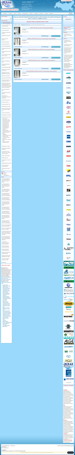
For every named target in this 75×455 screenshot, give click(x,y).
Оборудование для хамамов (6, 146)
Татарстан (64, 402)
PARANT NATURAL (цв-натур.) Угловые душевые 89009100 (41, 27)
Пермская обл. (67, 427)
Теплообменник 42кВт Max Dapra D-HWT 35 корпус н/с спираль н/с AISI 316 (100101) (6, 208)
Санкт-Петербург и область (67, 399)
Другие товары (5, 326)
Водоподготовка (25, 13)
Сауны (15, 13)
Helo (6, 277)
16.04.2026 (68, 41)
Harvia (2, 277)
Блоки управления (5, 317)
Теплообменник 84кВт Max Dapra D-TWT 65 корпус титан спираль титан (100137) (6, 190)
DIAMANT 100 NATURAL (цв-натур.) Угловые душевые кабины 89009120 (42, 38)
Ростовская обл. (65, 398)
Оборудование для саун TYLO (25, 24)
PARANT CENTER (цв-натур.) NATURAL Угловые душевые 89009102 (41, 49)
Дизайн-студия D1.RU (71, 445)
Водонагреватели (5, 321)
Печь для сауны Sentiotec (6, 137)
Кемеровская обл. (67, 409)
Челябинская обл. (65, 432)
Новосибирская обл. (66, 397)
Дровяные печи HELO (6, 307)
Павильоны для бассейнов (6, 75)
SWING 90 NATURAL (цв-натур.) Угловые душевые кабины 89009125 (41, 60)
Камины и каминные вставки (7, 322)
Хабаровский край (66, 403)
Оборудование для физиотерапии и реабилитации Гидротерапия (6, 97)
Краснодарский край (66, 421)
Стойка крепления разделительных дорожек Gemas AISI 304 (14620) (5, 243)
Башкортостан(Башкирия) (67, 407)
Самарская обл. (70, 398)
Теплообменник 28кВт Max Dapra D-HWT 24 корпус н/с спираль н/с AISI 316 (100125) (6, 212)
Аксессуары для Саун (6, 290)
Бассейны (10, 13)
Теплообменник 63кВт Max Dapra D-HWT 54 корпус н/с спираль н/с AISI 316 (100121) (6, 198)
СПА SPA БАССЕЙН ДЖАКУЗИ (6, 46)
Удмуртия (66, 431)
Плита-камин (5, 324)
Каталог (19, 24)
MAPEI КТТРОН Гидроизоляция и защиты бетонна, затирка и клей (6, 109)
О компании (5, 13)
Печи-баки (4, 320)
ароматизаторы (3, 279)
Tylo (27, 42)
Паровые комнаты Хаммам (6, 120)
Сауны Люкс (4, 138)
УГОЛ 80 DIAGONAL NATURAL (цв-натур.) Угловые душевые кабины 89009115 (41, 71)
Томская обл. (68, 402)
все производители (68, 382)
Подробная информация (18, 46)
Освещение (36, 13)
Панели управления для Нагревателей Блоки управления (5, 128)
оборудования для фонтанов (6, 28)
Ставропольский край (68, 401)
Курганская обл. (65, 425)
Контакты (46, 13)
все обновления (3, 262)
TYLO (4, 277)
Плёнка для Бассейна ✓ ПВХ (6, 104)
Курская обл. (65, 395)
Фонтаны (31, 13)
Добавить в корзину (56, 46)
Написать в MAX (70, 452)
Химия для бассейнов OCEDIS (6, 67)
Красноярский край (67, 424)
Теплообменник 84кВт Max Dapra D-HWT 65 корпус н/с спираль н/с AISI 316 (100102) (6, 194)
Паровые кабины (5, 292)
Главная (15, 24)
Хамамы (19, 13)
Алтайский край (65, 406)
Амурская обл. (70, 406)
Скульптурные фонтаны (5, 30)
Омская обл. (71, 397)
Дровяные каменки (6, 318)
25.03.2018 (68, 58)
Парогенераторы (4, 282)
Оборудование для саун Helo (6, 106)
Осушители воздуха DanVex (6, 112)
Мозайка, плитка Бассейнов (6, 155)
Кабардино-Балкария (66, 423)
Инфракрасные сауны (4, 281)
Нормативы (51, 13)
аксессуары (9, 279)
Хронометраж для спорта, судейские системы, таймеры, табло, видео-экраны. (6, 152)
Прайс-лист (41, 13)
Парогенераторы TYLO (6, 291)
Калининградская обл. (66, 408)
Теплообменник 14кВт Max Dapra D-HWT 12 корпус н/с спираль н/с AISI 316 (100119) (6, 221)
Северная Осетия (65, 429)
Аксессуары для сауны (6, 325)
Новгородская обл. (67, 396)
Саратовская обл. (65, 400)
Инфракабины (4, 134)
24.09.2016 (68, 65)
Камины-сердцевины (6, 323)
